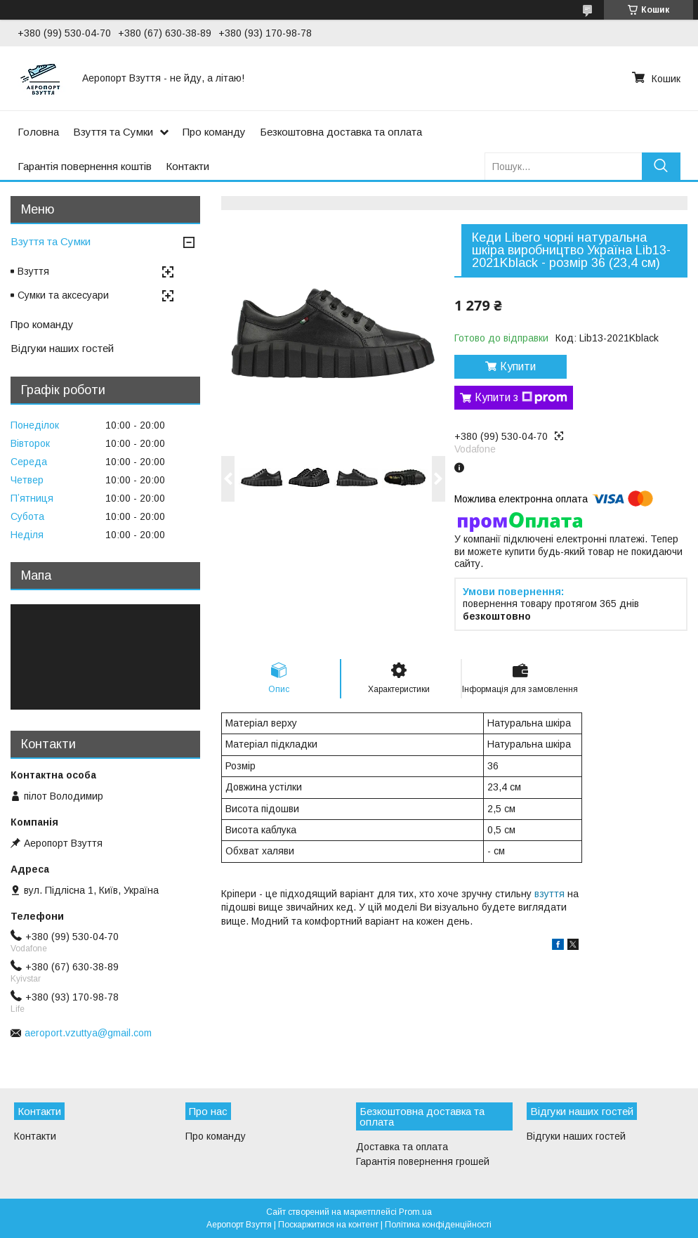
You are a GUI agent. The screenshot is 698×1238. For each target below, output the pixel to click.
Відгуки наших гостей (62, 348)
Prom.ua (415, 1212)
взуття (549, 893)
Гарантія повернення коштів (85, 166)
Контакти (187, 166)
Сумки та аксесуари (63, 295)
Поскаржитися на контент (328, 1225)
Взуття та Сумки (113, 132)
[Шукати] (661, 166)
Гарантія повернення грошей (422, 1161)
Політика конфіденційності (438, 1225)
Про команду (214, 132)
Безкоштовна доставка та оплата (341, 132)
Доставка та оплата (402, 1146)
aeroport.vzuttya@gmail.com (88, 1032)
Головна (38, 132)
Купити (518, 366)
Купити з (521, 397)
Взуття (33, 271)
